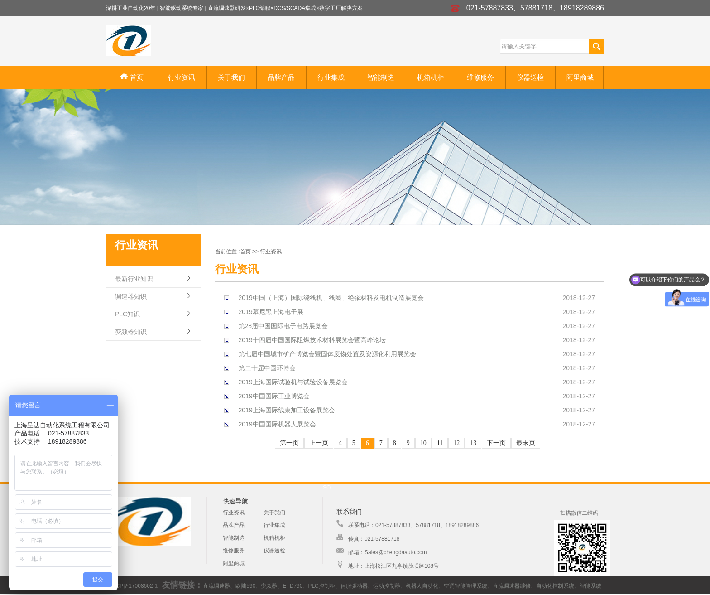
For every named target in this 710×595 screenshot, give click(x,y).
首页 (131, 77)
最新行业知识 (134, 278)
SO (327, 487)
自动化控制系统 (555, 586)
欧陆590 (245, 586)
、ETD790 (289, 586)
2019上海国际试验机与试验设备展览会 (293, 382)
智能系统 (590, 586)
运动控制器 (386, 586)
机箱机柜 (430, 77)
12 (456, 443)
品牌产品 (281, 77)
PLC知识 (127, 314)
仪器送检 (530, 77)
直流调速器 (216, 586)
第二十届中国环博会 (267, 368)
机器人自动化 (422, 586)
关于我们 (231, 77)
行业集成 (331, 77)
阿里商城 (580, 77)
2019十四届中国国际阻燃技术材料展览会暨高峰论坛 (312, 339)
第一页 (289, 443)
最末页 (525, 443)
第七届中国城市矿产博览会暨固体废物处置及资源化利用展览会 (327, 354)
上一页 (318, 443)
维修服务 (480, 77)
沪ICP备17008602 (131, 586)
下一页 (496, 443)
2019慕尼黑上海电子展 (271, 311)
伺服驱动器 (354, 586)
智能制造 (380, 77)
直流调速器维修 (512, 586)
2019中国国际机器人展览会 (277, 424)
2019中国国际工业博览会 (274, 396)
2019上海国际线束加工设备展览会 (287, 410)
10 (423, 443)
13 (473, 443)
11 (440, 443)
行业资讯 (181, 77)
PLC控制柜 (321, 586)
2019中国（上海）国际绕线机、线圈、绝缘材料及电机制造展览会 (331, 297)
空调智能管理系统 (465, 586)
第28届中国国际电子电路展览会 (283, 325)
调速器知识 (131, 296)
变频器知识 (131, 331)
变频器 (269, 586)
